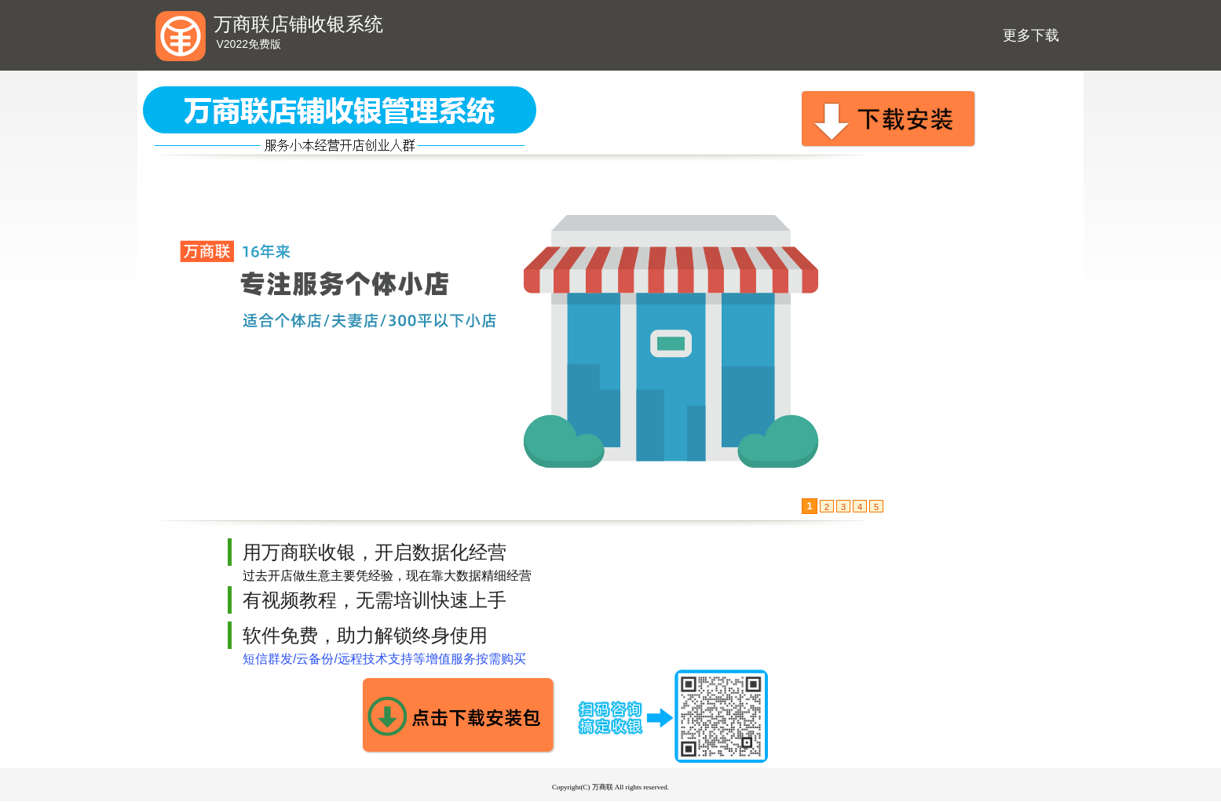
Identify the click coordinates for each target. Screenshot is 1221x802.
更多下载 (1031, 35)
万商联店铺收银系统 (298, 24)
